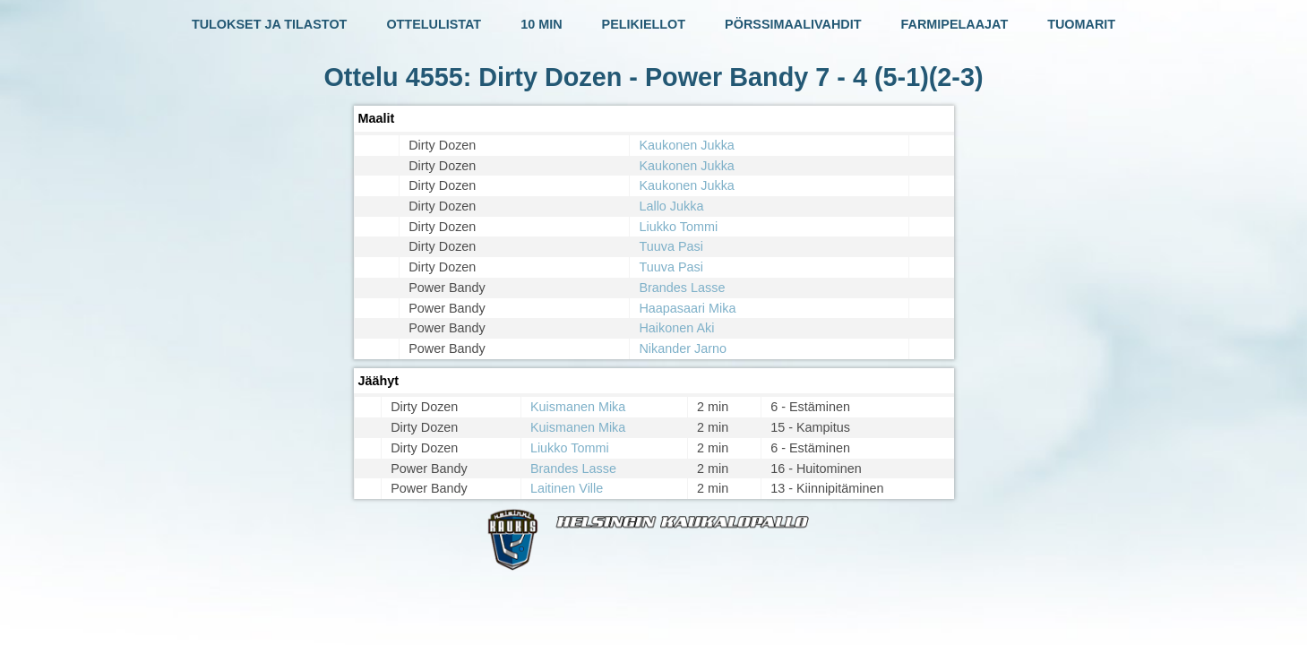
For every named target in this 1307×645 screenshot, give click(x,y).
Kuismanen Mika (577, 407)
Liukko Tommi (678, 226)
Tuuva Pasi (670, 246)
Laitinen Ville (566, 488)
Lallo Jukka (671, 206)
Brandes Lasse (682, 287)
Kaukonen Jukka (686, 145)
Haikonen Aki (676, 328)
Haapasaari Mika (687, 308)
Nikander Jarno (683, 348)
